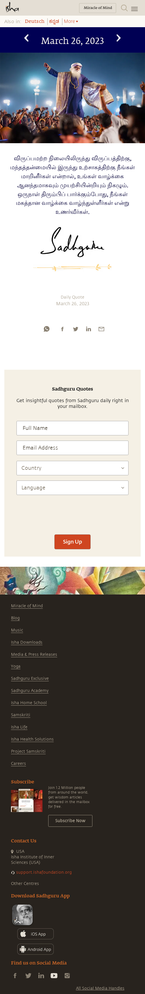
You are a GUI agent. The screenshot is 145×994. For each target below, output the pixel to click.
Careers (18, 763)
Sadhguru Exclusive (30, 678)
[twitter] (75, 329)
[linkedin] (88, 329)
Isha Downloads (26, 642)
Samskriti (20, 715)
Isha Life (19, 727)
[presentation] (72, 512)
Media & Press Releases (34, 654)
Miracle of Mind (27, 606)
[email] (101, 329)
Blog (15, 618)
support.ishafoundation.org (44, 872)
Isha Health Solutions (32, 739)
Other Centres (25, 883)
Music (17, 630)
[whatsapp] (46, 329)
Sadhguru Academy (30, 691)
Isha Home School (29, 703)
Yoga (16, 666)
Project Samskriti (28, 751)
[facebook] (62, 329)
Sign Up (72, 541)
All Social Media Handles (100, 988)
